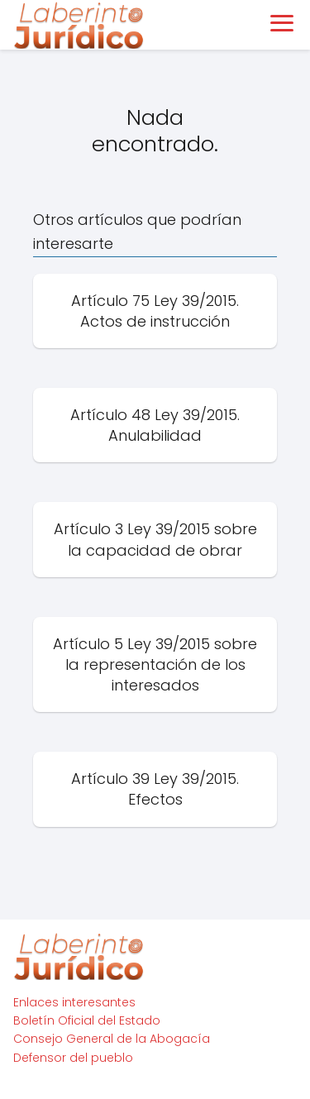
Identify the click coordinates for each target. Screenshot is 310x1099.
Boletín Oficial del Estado (86, 1020)
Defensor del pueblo (73, 1057)
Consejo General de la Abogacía (111, 1038)
